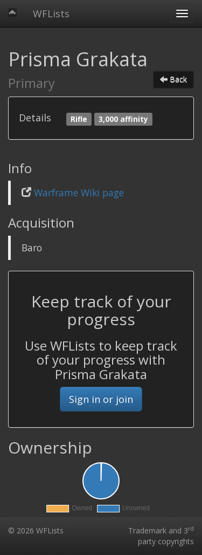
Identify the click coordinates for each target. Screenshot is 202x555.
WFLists (51, 13)
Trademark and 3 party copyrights (161, 535)
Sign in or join (101, 399)
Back (173, 79)
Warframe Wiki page (79, 192)
